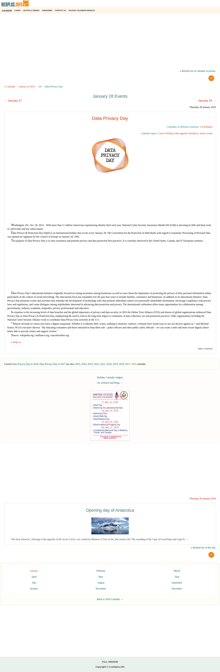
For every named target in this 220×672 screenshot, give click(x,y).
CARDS (17, 10)
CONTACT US (60, 10)
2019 (115, 364)
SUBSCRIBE (47, 10)
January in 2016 (27, 86)
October (34, 588)
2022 (96, 364)
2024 (84, 364)
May (101, 576)
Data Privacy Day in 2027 (52, 364)
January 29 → (207, 100)
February (100, 570)
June (177, 576)
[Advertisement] (93, 39)
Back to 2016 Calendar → (110, 599)
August (100, 582)
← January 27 (13, 100)
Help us (16, 342)
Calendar (10, 86)
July (34, 582)
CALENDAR (6, 10)
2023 (90, 364)
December (177, 588)
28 (40, 86)
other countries (205, 348)
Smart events (206, 133)
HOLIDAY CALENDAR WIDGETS (81, 10)
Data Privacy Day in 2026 (25, 364)
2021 (102, 364)
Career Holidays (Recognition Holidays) (178, 133)
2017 (127, 364)
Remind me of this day (203, 547)
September (177, 582)
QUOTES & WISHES (31, 10)
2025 (77, 364)
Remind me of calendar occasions (197, 71)
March (177, 570)
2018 (121, 364)
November (101, 588)
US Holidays (206, 126)
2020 (108, 364)
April (34, 576)
